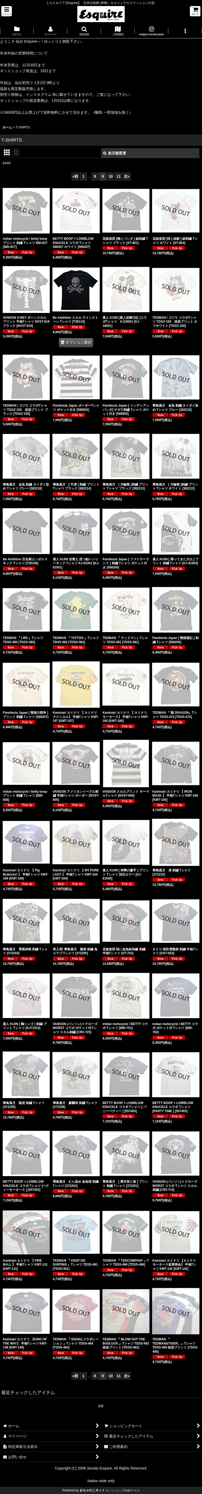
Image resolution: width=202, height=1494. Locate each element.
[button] (6, 11)
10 (111, 176)
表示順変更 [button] (114, 153)
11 (119, 176)
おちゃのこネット (92, 1490)
